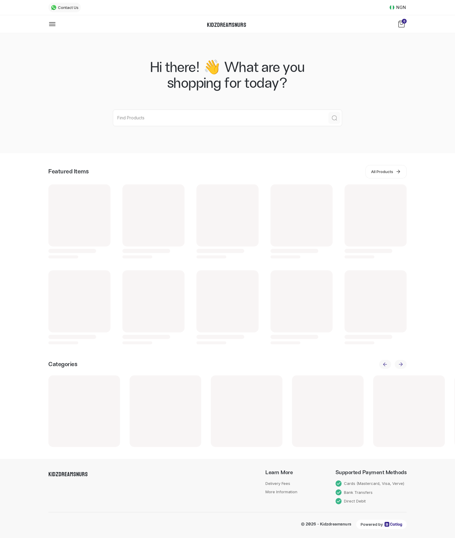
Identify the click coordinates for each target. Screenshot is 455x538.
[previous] (385, 364)
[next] (401, 364)
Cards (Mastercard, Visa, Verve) (370, 483)
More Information (281, 491)
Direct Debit (351, 501)
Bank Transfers (354, 492)
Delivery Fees (277, 483)
